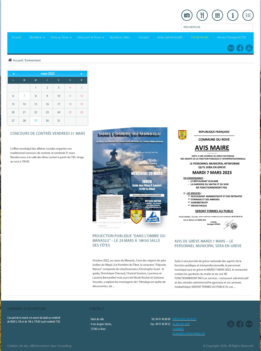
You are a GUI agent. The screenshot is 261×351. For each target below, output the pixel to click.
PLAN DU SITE (181, 324)
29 (35, 120)
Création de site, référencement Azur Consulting (39, 346)
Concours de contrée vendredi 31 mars (47, 134)
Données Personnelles (189, 334)
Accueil (15, 60)
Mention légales (184, 319)
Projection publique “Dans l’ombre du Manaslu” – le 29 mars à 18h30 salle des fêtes (129, 241)
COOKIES (178, 329)
